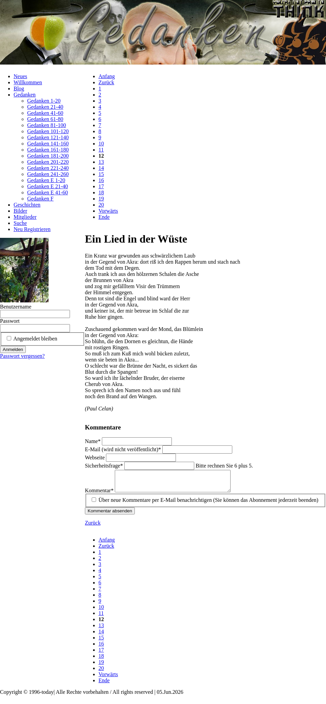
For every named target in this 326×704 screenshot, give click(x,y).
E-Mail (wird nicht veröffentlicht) (123, 449)
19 (101, 198)
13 (101, 162)
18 (101, 192)
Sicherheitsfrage (104, 466)
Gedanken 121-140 (48, 137)
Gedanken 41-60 (45, 113)
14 (101, 168)
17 (101, 186)
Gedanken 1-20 (43, 101)
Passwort (10, 321)
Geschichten (27, 205)
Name (93, 441)
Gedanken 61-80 (45, 119)
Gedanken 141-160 (48, 143)
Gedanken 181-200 (48, 156)
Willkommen (28, 82)
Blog (19, 88)
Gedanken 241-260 (48, 174)
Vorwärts (108, 211)
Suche (20, 223)
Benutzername (15, 307)
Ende (104, 217)
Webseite (95, 457)
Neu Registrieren (32, 229)
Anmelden (13, 349)
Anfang (106, 76)
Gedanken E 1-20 (46, 180)
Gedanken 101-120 (48, 131)
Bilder (20, 211)
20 (101, 205)
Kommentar (100, 494)
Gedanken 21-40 (45, 107)
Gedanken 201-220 (48, 162)
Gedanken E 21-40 (47, 186)
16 (101, 180)
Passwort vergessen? (22, 356)
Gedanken (25, 95)
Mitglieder (25, 217)
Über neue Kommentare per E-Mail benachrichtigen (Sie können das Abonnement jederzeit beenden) (208, 504)
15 (101, 174)
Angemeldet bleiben (35, 338)
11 (101, 150)
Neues (20, 76)
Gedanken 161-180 (48, 150)
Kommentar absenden (110, 514)
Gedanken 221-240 (48, 168)
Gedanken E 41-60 (47, 192)
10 (101, 143)
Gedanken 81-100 (46, 125)
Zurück (106, 82)
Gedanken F (40, 198)
